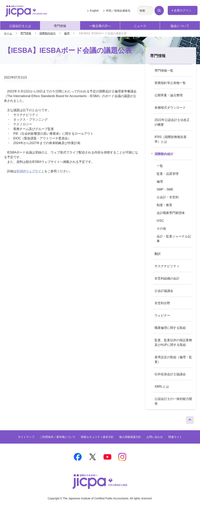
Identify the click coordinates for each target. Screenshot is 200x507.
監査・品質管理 (168, 173)
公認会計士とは (20, 26)
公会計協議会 (163, 290)
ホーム (8, 33)
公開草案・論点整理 (168, 95)
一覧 (160, 166)
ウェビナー (162, 315)
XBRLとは (161, 386)
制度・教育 (164, 205)
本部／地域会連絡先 (118, 10)
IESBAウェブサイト (30, 171)
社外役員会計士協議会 (170, 374)
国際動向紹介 (47, 33)
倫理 (67, 33)
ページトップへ (190, 419)
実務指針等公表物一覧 (170, 83)
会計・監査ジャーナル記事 (174, 239)
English (94, 10)
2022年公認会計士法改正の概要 (172, 122)
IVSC (160, 220)
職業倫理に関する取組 (170, 327)
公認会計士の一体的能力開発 (173, 401)
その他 (161, 228)
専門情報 (60, 26)
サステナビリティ (166, 266)
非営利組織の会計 (166, 278)
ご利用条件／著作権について (57, 436)
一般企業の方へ (100, 26)
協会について (180, 26)
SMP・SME (165, 189)
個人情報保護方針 (130, 436)
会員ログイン (182, 10)
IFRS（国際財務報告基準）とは (170, 139)
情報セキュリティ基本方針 (97, 436)
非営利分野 (162, 303)
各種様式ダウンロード (170, 107)
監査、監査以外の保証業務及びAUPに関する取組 (173, 342)
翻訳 (157, 253)
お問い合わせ (154, 436)
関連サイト (175, 436)
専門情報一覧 (163, 70)
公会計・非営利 (168, 197)
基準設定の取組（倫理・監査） (173, 359)
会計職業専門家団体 (171, 213)
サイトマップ (26, 436)
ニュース (140, 26)
